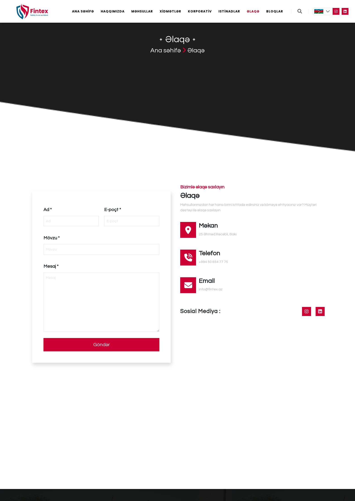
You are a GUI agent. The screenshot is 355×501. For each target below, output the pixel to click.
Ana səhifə (83, 11)
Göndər (101, 344)
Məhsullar (142, 11)
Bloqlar (274, 11)
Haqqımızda (113, 11)
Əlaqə (253, 11)
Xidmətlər (170, 11)
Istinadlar (229, 11)
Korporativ (200, 11)
